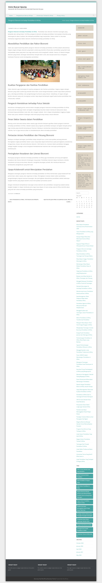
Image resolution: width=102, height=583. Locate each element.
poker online (82, 35)
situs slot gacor (84, 59)
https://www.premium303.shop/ (84, 128)
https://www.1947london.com (84, 146)
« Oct (77, 210)
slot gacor (82, 51)
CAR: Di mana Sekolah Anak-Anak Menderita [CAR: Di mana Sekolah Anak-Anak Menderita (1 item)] (83, 470)
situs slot (82, 43)
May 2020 (78, 555)
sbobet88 (81, 28)
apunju (67, 20)
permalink (17, 193)
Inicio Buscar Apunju (17, 7)
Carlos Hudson (23, 28)
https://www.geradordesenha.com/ (84, 109)
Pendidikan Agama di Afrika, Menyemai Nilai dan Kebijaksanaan (83, 305)
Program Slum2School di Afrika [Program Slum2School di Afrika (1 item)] (84, 525)
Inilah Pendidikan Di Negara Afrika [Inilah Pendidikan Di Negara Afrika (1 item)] (83, 481)
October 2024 (79, 543)
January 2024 (79, 546)
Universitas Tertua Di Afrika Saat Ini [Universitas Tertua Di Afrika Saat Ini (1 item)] (84, 535)
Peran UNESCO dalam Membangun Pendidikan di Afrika (83, 357)
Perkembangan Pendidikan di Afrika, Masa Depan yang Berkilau (84, 340)
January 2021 (79, 552)
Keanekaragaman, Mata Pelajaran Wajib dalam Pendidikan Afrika (82, 298)
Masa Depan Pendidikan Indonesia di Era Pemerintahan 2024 (84, 226)
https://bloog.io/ (84, 158)
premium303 (82, 93)
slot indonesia (83, 85)
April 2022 (79, 549)
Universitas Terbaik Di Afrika (45, 15)
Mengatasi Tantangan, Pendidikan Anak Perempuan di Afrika (84, 364)
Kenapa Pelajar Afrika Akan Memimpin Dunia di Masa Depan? (83, 239)
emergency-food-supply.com (84, 76)
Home (11, 15)
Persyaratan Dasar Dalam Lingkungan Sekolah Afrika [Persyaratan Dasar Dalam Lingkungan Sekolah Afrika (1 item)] (83, 520)
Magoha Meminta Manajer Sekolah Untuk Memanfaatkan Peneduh (84, 424)
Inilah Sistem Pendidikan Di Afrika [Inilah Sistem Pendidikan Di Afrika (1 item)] (83, 487)
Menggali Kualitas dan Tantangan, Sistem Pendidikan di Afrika (84, 312)
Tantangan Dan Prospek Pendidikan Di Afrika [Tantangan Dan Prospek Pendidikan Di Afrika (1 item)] (82, 529)
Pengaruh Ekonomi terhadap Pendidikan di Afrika (22, 32)
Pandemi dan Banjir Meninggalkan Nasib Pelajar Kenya (83, 412)
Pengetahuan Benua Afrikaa (24, 15)
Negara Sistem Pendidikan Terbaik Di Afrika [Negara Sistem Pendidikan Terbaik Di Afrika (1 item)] (83, 501)
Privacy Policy (61, 15)
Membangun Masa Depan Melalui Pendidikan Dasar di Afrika (83, 266)
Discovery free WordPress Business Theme (45, 579)
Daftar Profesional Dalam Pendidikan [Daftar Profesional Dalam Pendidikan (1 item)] (83, 476)
